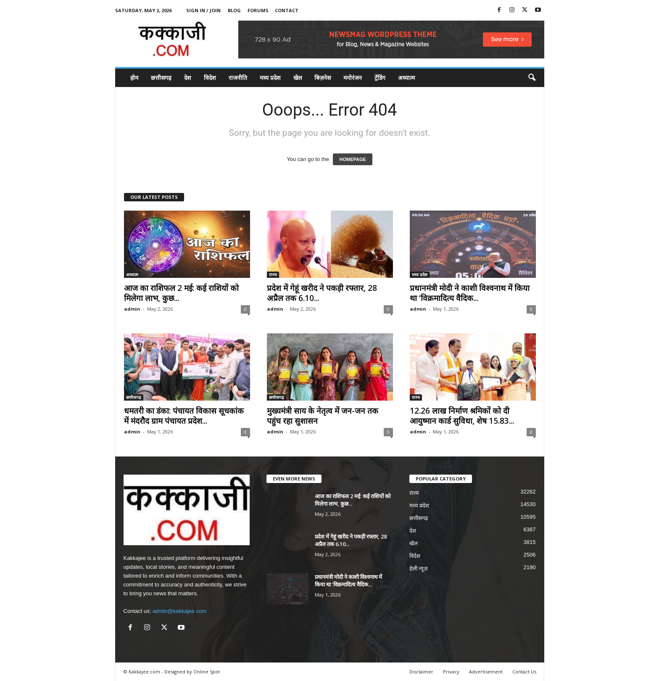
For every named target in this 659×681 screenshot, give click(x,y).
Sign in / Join (203, 10)
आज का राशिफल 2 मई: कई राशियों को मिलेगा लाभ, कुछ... (181, 293)
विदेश (210, 78)
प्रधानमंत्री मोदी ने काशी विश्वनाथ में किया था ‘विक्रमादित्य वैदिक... (470, 293)
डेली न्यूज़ (418, 568)
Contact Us (524, 671)
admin (132, 309)
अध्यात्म (406, 78)
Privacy (451, 671)
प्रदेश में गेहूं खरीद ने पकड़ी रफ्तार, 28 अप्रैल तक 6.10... (322, 293)
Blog (234, 10)
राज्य (273, 274)
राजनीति (238, 78)
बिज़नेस (322, 78)
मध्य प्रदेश (270, 78)
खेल (297, 78)
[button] (531, 78)
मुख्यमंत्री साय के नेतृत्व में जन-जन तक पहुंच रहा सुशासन (322, 415)
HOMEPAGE (352, 159)
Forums (258, 10)
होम (134, 78)
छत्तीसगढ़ (161, 78)
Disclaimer (421, 671)
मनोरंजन (352, 78)
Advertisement (486, 671)
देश (187, 78)
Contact (286, 10)
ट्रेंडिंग (379, 78)
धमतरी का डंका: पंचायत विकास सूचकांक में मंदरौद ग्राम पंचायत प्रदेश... (184, 415)
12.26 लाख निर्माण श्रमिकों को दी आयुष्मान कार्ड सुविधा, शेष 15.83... (462, 415)
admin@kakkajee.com (179, 611)
